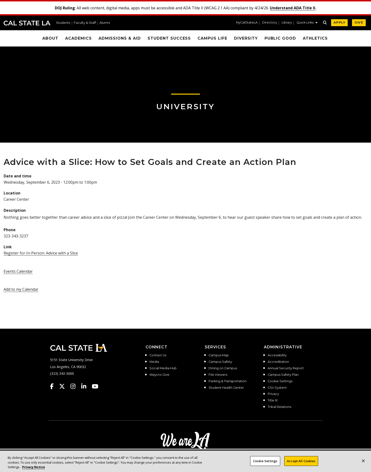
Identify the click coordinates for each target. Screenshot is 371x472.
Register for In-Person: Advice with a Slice (41, 253)
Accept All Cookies (301, 465)
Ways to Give (159, 374)
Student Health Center (226, 387)
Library (287, 22)
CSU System (277, 387)
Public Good (280, 38)
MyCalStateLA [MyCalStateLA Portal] (247, 22)
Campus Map (219, 355)
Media (154, 361)
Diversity (246, 38)
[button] (307, 23)
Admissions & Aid (120, 38)
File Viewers (218, 374)
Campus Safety (220, 361)
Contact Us (157, 355)
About (50, 38)
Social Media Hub (163, 368)
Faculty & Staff (85, 22)
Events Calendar (18, 271)
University (185, 106)
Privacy (273, 394)
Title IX (273, 400)
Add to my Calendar (21, 289)
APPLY (339, 22)
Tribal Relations (279, 407)
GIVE (358, 22)
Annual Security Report (286, 368)
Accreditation (278, 361)
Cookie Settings (280, 381)
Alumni (104, 22)
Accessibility (277, 355)
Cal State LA (27, 23)
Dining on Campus (223, 368)
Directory (269, 22)
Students (63, 22)
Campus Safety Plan (283, 374)
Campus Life (212, 38)
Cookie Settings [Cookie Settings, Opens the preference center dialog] (265, 465)
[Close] (363, 465)
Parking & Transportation (228, 381)
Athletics (315, 38)
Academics (78, 38)
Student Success (169, 38)
